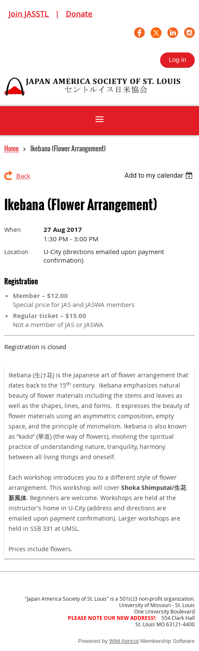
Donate (79, 14)
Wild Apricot (124, 641)
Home (11, 148)
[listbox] (159, 175)
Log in (177, 59)
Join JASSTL (29, 14)
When (12, 230)
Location (16, 252)
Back (23, 175)
